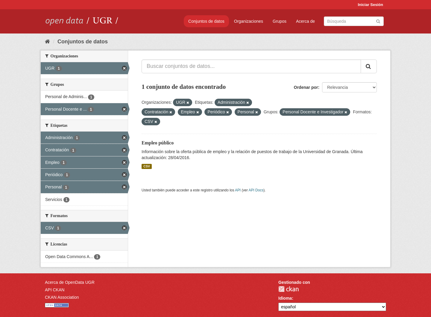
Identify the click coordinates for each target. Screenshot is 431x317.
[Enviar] (378, 20)
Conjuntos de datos (206, 21)
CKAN (288, 289)
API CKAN (54, 289)
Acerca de (305, 21)
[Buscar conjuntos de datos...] (251, 66)
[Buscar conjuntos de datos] (354, 21)
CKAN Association (62, 297)
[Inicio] (47, 42)
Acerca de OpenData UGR (70, 282)
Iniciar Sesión (370, 4)
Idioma (285, 298)
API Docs (256, 190)
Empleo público (158, 142)
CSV (146, 166)
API (238, 190)
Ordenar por (306, 87)
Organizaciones (248, 21)
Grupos (279, 21)
